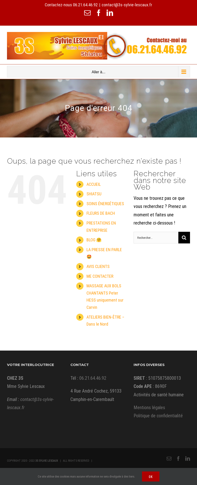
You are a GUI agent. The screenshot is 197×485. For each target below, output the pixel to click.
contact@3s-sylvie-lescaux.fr (127, 4)
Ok (151, 476)
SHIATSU (93, 193)
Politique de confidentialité (158, 415)
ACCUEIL (93, 184)
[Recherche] (184, 237)
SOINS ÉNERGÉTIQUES (105, 203)
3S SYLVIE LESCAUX (46, 460)
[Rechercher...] (156, 237)
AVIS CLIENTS (98, 266)
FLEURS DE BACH (100, 213)
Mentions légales (149, 407)
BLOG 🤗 (93, 239)
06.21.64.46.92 (85, 4)
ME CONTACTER (99, 276)
